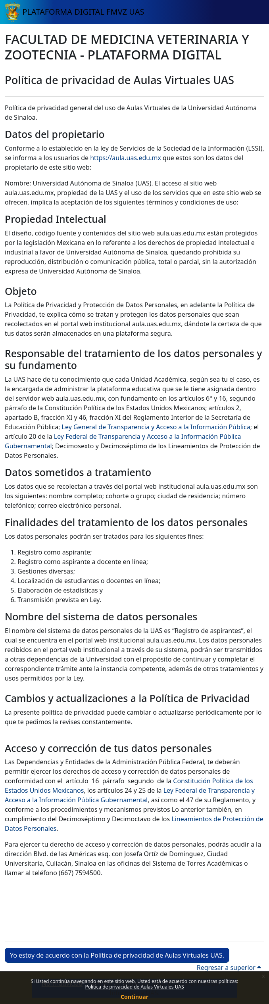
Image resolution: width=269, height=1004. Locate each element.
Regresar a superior (229, 967)
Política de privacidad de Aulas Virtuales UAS (134, 986)
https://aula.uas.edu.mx (125, 157)
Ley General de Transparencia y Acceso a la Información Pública (156, 427)
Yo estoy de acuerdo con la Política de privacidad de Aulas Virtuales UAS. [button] (117, 955)
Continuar (134, 996)
